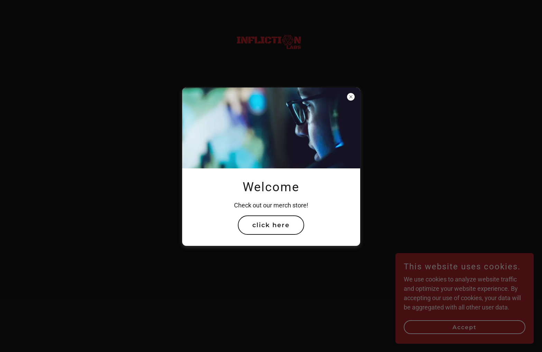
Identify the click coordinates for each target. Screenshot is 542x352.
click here (271, 225)
